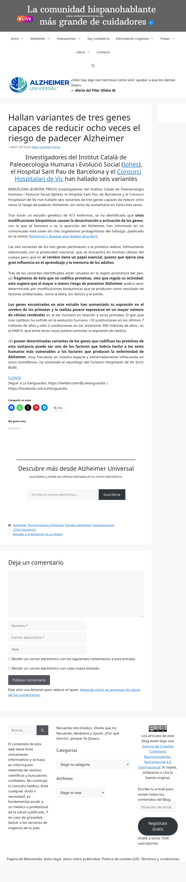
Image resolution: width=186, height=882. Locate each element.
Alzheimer (42, 38)
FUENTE (14, 378)
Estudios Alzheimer (78, 525)
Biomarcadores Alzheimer (46, 525)
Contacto (103, 52)
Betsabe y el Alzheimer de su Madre (37, 534)
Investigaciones (103, 525)
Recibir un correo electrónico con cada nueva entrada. (56, 668)
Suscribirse (112, 494)
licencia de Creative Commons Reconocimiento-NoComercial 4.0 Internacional (155, 757)
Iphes (131, 164)
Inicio (19, 38)
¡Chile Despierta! (24, 530)
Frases (169, 38)
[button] (93, 65)
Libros (85, 52)
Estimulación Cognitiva (136, 38)
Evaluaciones (70, 38)
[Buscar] (42, 730)
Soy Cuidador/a (98, 38)
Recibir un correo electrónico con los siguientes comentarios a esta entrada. (74, 658)
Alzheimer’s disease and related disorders (63, 236)
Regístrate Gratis (157, 826)
